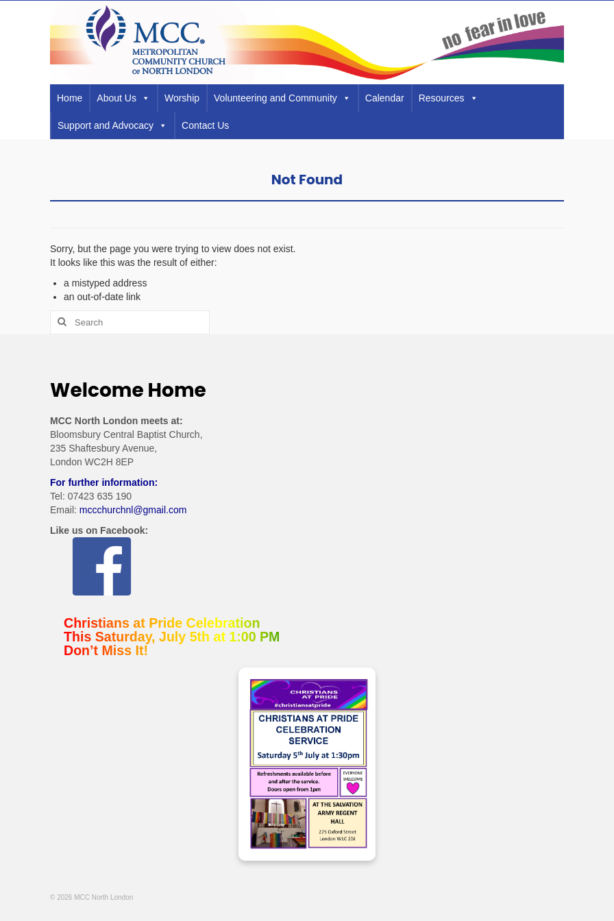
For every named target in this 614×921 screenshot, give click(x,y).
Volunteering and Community (282, 98)
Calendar (384, 98)
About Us (123, 98)
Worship (181, 98)
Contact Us (205, 125)
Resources (448, 98)
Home (69, 98)
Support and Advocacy (112, 125)
